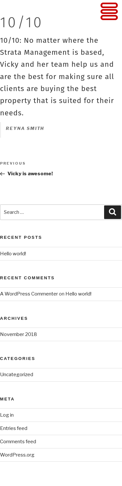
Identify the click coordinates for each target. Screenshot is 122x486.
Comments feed (18, 442)
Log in (7, 415)
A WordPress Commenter (29, 294)
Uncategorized (16, 374)
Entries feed (13, 428)
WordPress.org (17, 455)
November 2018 (18, 334)
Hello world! (13, 254)
